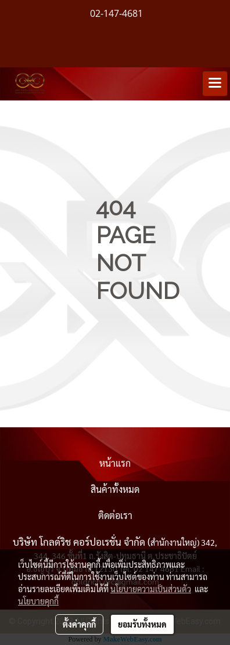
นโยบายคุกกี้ (38, 601)
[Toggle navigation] (215, 83)
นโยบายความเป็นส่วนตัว (150, 588)
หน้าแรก (115, 463)
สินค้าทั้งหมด (115, 489)
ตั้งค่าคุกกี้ (79, 624)
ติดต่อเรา (115, 515)
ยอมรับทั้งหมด (142, 624)
